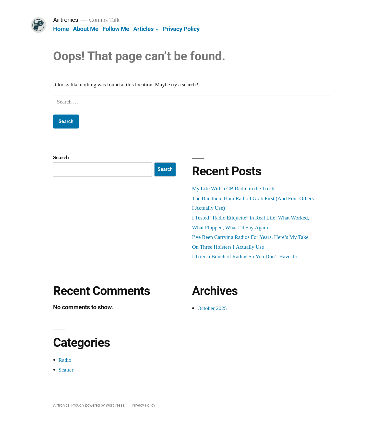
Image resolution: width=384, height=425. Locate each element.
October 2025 (212, 308)
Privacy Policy (181, 28)
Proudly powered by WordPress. (98, 405)
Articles (143, 28)
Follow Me (115, 28)
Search (61, 157)
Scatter (66, 369)
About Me (85, 28)
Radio (65, 360)
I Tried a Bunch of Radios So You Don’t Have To (244, 256)
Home (61, 28)
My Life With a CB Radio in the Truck (233, 188)
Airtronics (65, 19)
